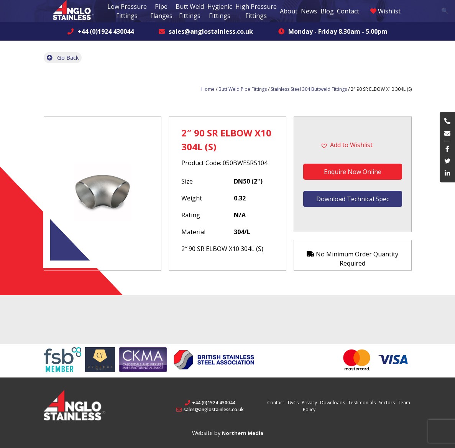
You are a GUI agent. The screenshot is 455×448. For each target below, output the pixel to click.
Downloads (332, 402)
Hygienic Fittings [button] (219, 11)
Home (208, 89)
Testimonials (362, 402)
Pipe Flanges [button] (161, 11)
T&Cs (293, 402)
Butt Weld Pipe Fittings (242, 89)
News (309, 11)
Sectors (387, 402)
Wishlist (385, 11)
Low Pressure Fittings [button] (127, 11)
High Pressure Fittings (256, 11)
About (288, 11)
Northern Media (242, 433)
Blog (327, 11)
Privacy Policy (309, 406)
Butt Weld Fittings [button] (190, 11)
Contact (348, 11)
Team (404, 402)
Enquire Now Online (352, 171)
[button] (352, 145)
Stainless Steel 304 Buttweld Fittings (309, 89)
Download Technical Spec (352, 198)
